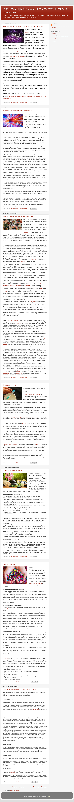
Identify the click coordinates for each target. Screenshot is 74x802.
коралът (28, 285)
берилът (18, 371)
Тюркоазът (10, 608)
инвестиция (36, 709)
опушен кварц (34, 259)
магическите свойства (36, 583)
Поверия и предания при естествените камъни (18, 216)
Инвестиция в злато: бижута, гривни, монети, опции (19, 689)
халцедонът (42, 283)
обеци (37, 444)
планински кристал (15, 521)
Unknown (54, 25)
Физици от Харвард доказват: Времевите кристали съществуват (23, 26)
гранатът (5, 291)
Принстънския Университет (10, 63)
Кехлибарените (8, 444)
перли (27, 421)
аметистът (19, 373)
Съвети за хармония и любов (12, 470)
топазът (37, 290)
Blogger (48, 796)
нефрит (5, 344)
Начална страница (18, 787)
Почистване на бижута (10, 385)
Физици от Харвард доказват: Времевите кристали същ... (60, 37)
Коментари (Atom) (14, 790)
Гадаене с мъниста (9, 564)
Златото (6, 658)
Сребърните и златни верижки (32, 394)
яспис (4, 346)
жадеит (44, 338)
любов (42, 126)
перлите (24, 423)
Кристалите (26, 47)
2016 (53, 41)
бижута (19, 773)
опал (41, 288)
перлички (29, 644)
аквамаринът (18, 285)
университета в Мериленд (17, 56)
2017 (53, 33)
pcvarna (54, 27)
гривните (12, 772)
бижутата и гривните (12, 453)
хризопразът (6, 373)
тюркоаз (33, 301)
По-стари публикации (40, 787)
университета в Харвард (14, 51)
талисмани (8, 298)
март (55, 35)
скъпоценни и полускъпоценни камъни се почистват (24, 417)
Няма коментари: (24, 102)
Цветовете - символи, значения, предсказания (18, 110)
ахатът (30, 370)
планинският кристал (8, 285)
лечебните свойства (13, 320)
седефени (15, 444)
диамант (41, 55)
